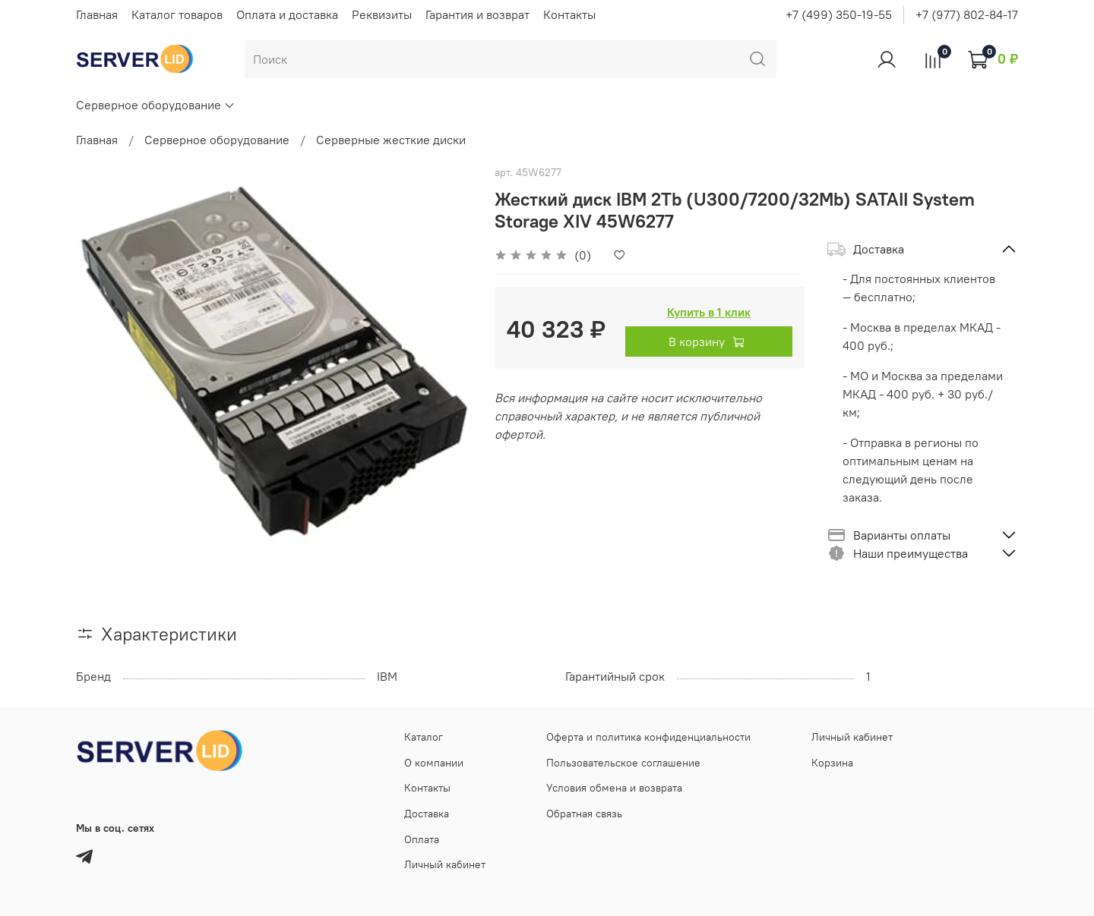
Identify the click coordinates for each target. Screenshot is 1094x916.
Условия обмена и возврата (614, 788)
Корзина (832, 763)
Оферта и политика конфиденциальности (648, 737)
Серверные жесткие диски (391, 139)
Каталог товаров (177, 14)
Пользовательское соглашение (623, 763)
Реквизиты (382, 14)
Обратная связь (584, 813)
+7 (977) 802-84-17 (966, 14)
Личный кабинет (444, 864)
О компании (433, 763)
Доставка (426, 813)
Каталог (423, 737)
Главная (97, 14)
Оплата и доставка (287, 14)
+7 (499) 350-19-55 (839, 14)
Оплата (421, 839)
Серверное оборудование (156, 104)
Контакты (569, 14)
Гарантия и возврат (477, 14)
